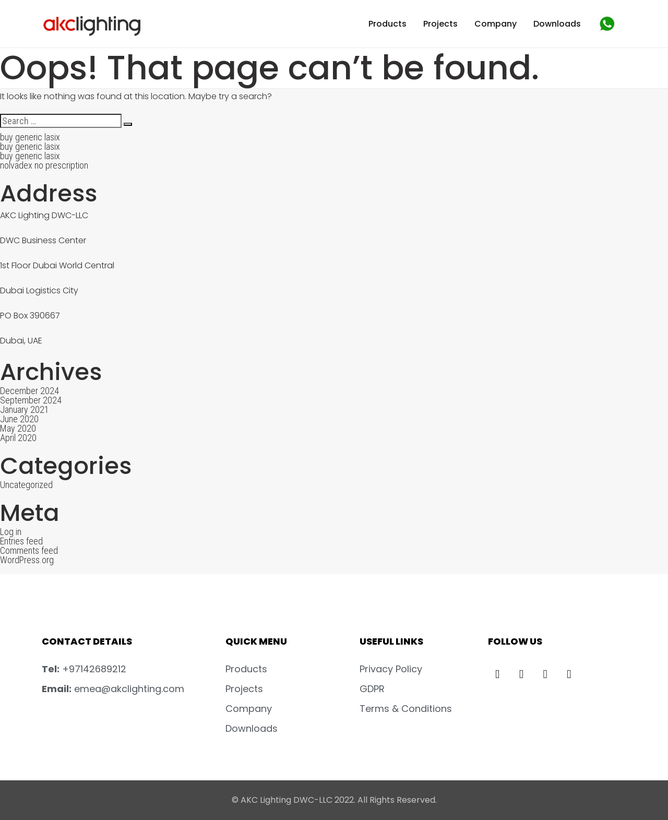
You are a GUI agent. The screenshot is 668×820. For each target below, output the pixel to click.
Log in (10, 531)
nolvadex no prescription (44, 165)
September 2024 (31, 400)
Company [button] (495, 24)
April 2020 (18, 437)
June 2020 (19, 418)
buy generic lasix (30, 137)
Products (387, 24)
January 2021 (24, 409)
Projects (440, 24)
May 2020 (18, 428)
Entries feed (21, 541)
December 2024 (29, 390)
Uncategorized (26, 484)
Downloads (557, 24)
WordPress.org (27, 559)
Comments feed (29, 550)
